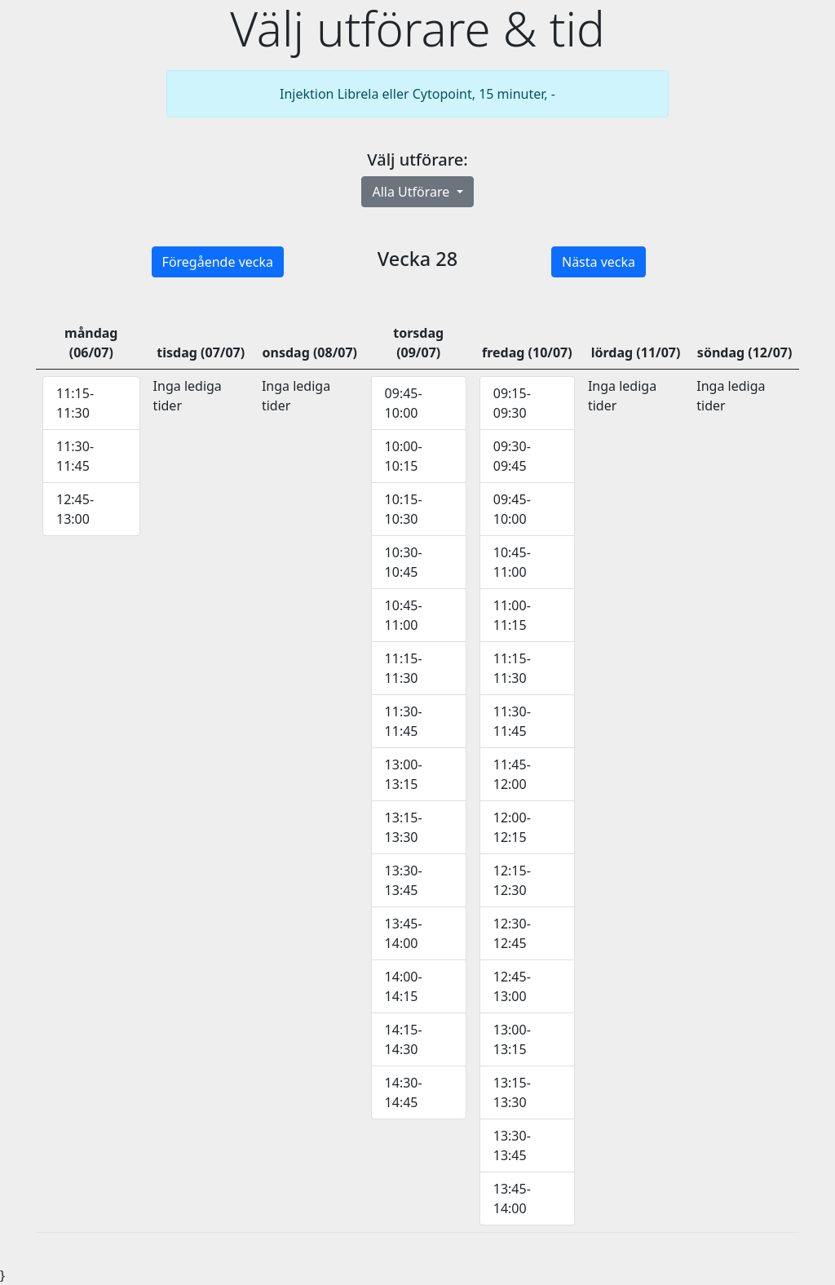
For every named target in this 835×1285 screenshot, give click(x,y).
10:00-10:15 (403, 456)
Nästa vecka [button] (598, 262)
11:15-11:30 (75, 403)
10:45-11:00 (403, 615)
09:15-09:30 (512, 403)
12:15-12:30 (512, 880)
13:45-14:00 (403, 933)
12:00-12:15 (512, 827)
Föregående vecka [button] (217, 262)
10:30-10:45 (403, 562)
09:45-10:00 (403, 403)
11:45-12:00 (512, 774)
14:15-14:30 (403, 1039)
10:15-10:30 (403, 509)
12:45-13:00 (75, 509)
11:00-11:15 (512, 615)
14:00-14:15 (403, 986)
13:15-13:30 (403, 827)
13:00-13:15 (403, 774)
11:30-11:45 (75, 456)
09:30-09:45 (512, 456)
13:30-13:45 (403, 880)
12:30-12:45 (512, 933)
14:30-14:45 (403, 1092)
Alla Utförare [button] (412, 192)
